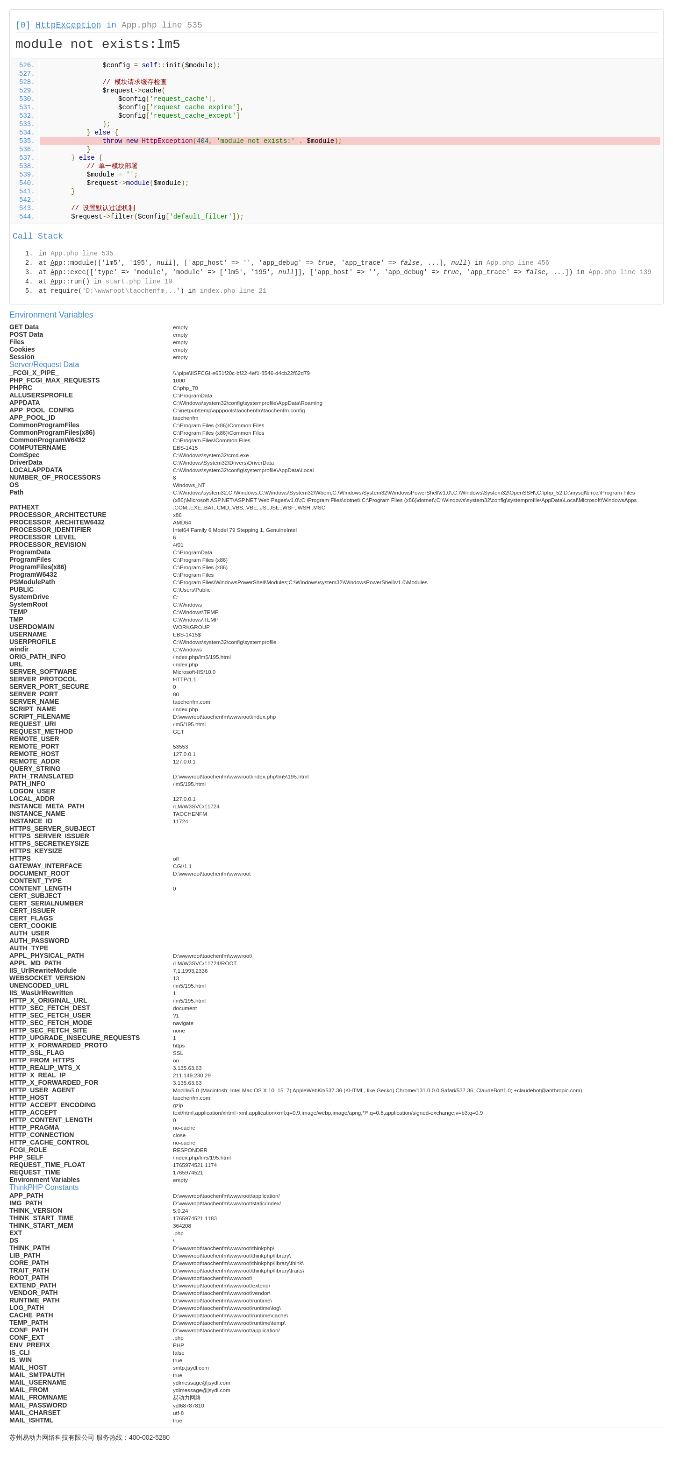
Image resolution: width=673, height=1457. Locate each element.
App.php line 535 (162, 25)
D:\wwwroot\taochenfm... (131, 291)
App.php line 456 (518, 263)
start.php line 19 (139, 281)
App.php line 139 (619, 272)
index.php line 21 (233, 291)
